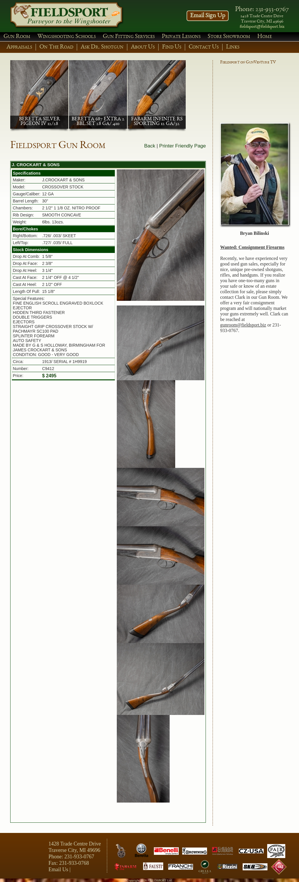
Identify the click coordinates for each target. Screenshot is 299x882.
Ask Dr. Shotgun (102, 47)
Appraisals (19, 47)
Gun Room (17, 37)
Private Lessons (181, 37)
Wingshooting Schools (66, 37)
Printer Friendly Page (182, 146)
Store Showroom (229, 37)
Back (149, 146)
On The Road (56, 47)
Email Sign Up (207, 16)
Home (264, 37)
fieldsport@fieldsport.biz (262, 27)
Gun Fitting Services (129, 37)
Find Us (171, 47)
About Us (143, 47)
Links (232, 47)
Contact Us (204, 47)
